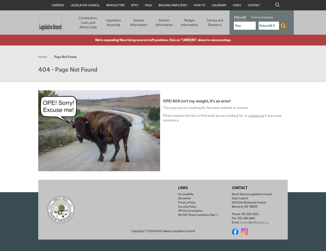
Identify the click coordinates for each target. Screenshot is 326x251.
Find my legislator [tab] (262, 17)
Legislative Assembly (113, 22)
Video (237, 5)
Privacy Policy (187, 202)
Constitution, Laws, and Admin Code (88, 22)
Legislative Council (85, 5)
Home (42, 57)
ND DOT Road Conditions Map (198, 215)
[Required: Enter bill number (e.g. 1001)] (268, 25)
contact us (256, 116)
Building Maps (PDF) (173, 5)
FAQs (148, 5)
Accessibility (186, 194)
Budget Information (189, 22)
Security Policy (187, 206)
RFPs (134, 5)
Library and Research (215, 22)
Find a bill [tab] (240, 17)
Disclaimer (184, 198)
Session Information (138, 22)
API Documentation (190, 211)
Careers (58, 5)
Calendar (219, 5)
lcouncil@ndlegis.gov (254, 222)
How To (199, 5)
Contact (254, 5)
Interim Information (164, 22)
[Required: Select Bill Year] (245, 25)
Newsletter (115, 5)
